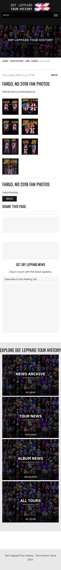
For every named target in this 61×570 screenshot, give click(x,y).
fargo (34, 61)
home (5, 61)
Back (54, 75)
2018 (27, 61)
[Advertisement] (31, 251)
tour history (17, 61)
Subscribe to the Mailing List (21, 279)
